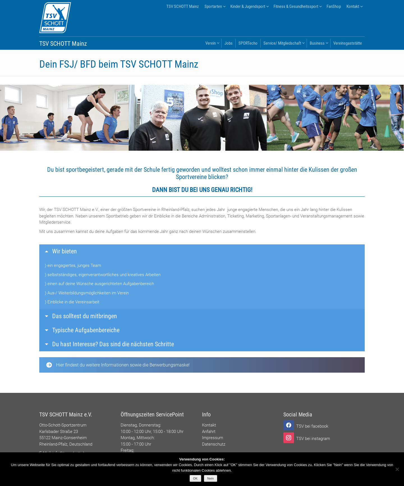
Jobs (228, 43)
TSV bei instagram (313, 438)
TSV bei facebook (312, 426)
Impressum (212, 437)
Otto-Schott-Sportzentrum (62, 425)
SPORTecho (248, 43)
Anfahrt (208, 431)
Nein (210, 478)
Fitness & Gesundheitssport (296, 6)
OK (195, 478)
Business (317, 43)
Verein (210, 43)
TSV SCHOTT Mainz (182, 6)
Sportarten (213, 6)
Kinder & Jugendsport (247, 6)
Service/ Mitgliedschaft (282, 43)
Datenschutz (213, 444)
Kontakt (352, 6)
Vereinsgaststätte (347, 43)
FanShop (334, 6)
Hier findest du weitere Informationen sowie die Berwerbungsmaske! (118, 365)
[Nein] (397, 469)
